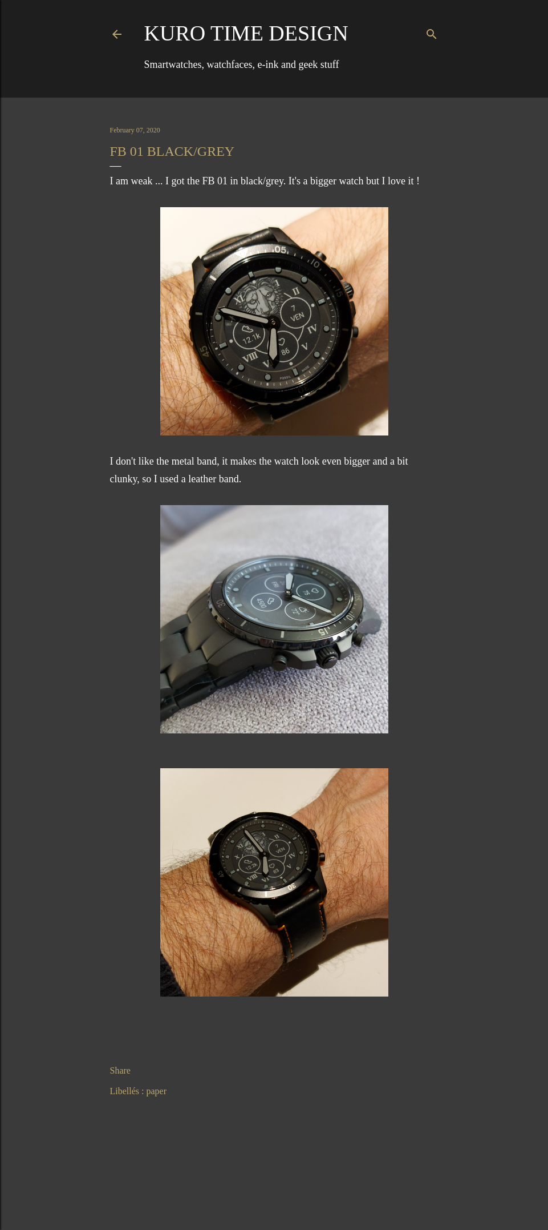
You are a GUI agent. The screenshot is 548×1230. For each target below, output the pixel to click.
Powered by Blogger (274, 1194)
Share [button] (120, 1070)
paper (156, 1091)
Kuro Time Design (246, 33)
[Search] (432, 32)
